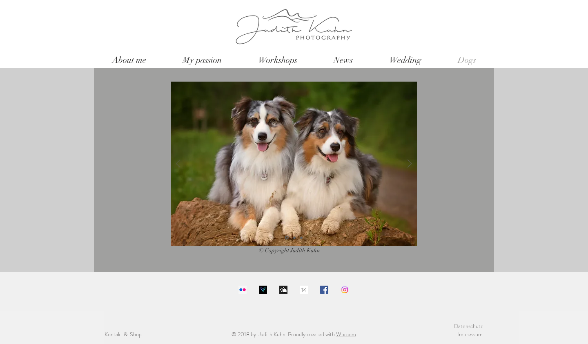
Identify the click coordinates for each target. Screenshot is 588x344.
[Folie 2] (294, 237)
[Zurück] (178, 164)
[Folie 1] (287, 238)
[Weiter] (410, 164)
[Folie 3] (301, 237)
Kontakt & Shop (123, 334)
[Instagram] (345, 290)
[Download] (263, 290)
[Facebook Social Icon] (324, 290)
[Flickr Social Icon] (242, 290)
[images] (304, 290)
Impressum (470, 334)
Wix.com (346, 334)
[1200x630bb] (283, 290)
